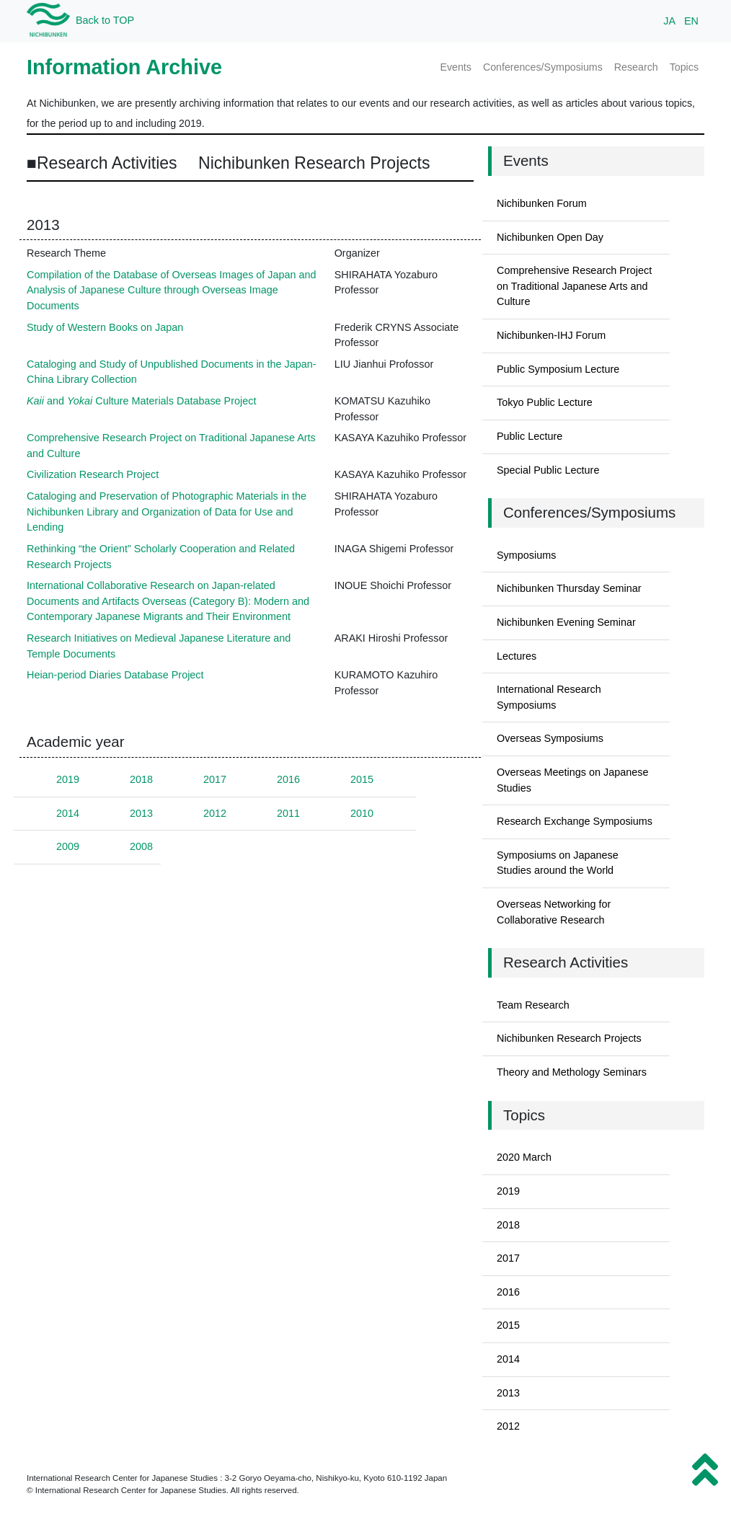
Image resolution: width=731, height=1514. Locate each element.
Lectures (516, 656)
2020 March (524, 1157)
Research (636, 67)
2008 (141, 846)
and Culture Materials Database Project (141, 401)
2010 (361, 813)
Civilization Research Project (93, 474)
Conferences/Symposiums (543, 67)
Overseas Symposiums (550, 738)
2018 (141, 779)
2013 (141, 813)
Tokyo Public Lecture (545, 402)
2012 (214, 813)
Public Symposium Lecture (558, 369)
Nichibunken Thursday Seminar (569, 588)
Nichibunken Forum (542, 203)
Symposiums (526, 555)
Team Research (533, 1005)
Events (455, 67)
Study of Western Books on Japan (105, 327)
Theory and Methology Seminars (572, 1072)
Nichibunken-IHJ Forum (551, 335)
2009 (67, 846)
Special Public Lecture (548, 470)
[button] (705, 1470)
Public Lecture (529, 436)
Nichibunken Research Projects (569, 1038)
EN (691, 21)
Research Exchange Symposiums (574, 821)
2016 (288, 779)
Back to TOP (105, 20)
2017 (214, 779)
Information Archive (124, 67)
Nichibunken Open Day (550, 237)
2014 (67, 813)
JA (669, 21)
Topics (684, 67)
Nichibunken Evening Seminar (566, 622)
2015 (361, 779)
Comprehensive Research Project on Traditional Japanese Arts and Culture (574, 286)
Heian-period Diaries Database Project (115, 675)
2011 (288, 813)
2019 (67, 779)
